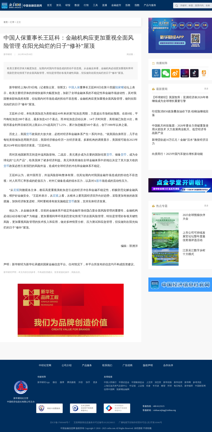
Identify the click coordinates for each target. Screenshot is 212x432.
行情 (86, 5)
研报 (67, 5)
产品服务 (87, 365)
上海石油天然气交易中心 (115, 386)
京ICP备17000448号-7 (60, 422)
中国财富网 (200, 386)
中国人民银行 (110, 382)
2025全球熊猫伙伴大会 (194, 216)
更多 (206, 88)
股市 (99, 180)
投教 (127, 5)
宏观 (16, 189)
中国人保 (74, 87)
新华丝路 (167, 382)
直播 (104, 5)
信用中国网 (109, 389)
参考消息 (197, 382)
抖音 (81, 382)
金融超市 (116, 5)
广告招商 (127, 365)
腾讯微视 (71, 382)
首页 (49, 5)
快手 (88, 382)
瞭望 (163, 386)
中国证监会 (124, 382)
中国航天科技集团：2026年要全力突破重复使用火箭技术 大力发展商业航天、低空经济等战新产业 (180, 129)
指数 (137, 5)
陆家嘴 (119, 87)
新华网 (187, 382)
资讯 (58, 5)
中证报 (132, 386)
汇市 (12, 22)
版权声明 (148, 365)
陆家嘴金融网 (123, 389)
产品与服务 (150, 5)
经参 (148, 386)
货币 (29, 134)
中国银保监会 (137, 382)
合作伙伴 (168, 365)
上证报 (141, 386)
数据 (77, 5)
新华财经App (43, 382)
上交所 (149, 382)
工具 (95, 5)
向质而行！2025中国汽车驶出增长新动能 (177, 153)
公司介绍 (67, 365)
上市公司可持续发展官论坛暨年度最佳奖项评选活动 (194, 236)
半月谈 (156, 386)
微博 (62, 382)
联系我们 (107, 365)
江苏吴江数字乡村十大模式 (194, 252)
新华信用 (178, 382)
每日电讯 (178, 386)
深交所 (158, 382)
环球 (169, 386)
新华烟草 (188, 386)
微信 (55, 382)
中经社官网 (45, 365)
